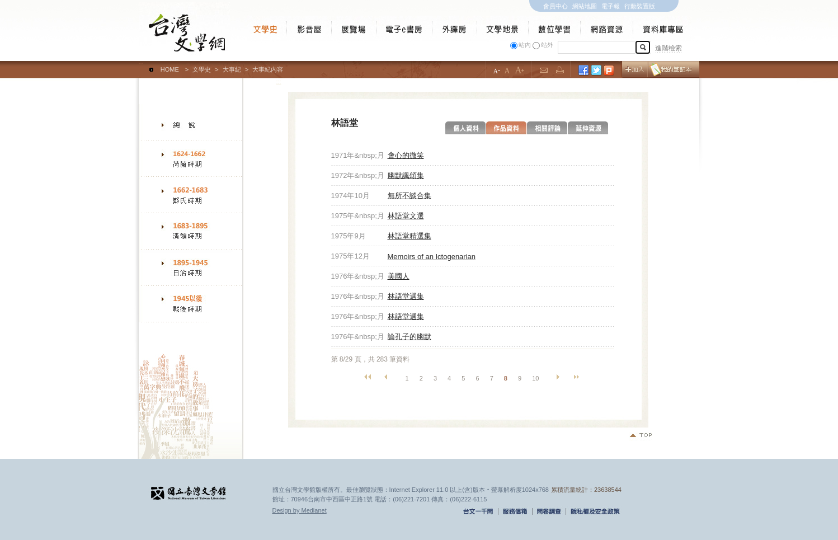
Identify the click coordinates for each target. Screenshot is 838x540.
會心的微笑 (406, 155)
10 (535, 378)
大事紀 (232, 69)
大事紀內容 (267, 69)
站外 (547, 44)
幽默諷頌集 (406, 175)
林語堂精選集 (409, 236)
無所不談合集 (409, 195)
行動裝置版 (639, 6)
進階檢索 (668, 48)
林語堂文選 (406, 216)
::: (141, 64)
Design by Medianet (299, 510)
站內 (525, 44)
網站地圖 (584, 6)
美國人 (398, 276)
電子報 (610, 6)
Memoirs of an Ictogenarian (432, 256)
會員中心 (555, 6)
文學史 (201, 69)
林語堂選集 (406, 296)
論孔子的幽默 (409, 336)
